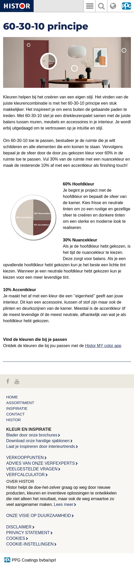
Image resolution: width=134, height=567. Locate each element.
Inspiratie (16, 408)
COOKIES (15, 538)
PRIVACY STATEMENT (28, 532)
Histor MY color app (103, 345)
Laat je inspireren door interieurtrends (40, 446)
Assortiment (20, 402)
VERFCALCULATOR (25, 474)
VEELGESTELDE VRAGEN (31, 469)
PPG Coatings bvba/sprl (30, 560)
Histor (13, 420)
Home (12, 397)
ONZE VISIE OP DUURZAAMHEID (38, 515)
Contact (15, 414)
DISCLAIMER (19, 527)
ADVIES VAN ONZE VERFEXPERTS (40, 463)
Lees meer (63, 504)
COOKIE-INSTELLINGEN (30, 544)
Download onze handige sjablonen (38, 441)
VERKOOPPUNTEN (25, 457)
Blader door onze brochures (31, 435)
